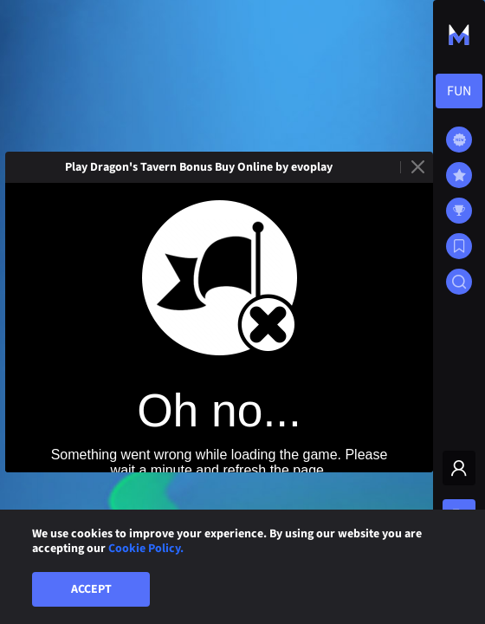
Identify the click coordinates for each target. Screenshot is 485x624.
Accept (91, 589)
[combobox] (459, 91)
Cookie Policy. (146, 548)
